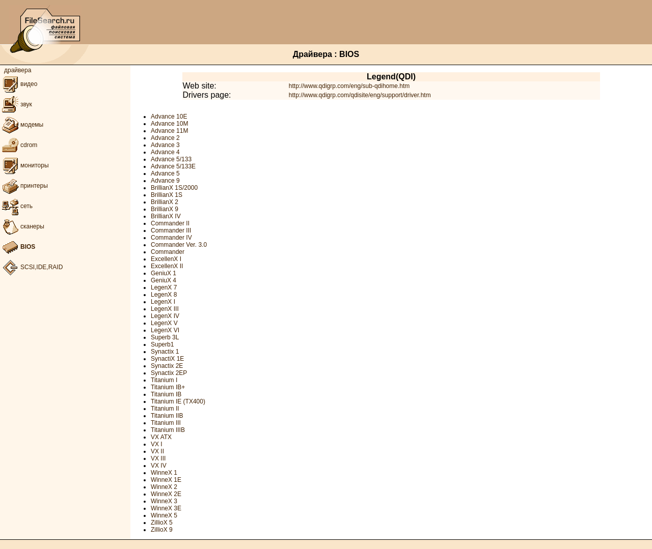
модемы (21, 124)
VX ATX (161, 437)
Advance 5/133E (173, 166)
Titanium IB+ (168, 387)
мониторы (24, 165)
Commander (167, 251)
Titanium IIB (167, 415)
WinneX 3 (164, 501)
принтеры (24, 185)
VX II (157, 451)
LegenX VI (165, 330)
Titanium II (165, 408)
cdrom (18, 145)
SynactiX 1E (167, 358)
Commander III (171, 230)
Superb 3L (165, 337)
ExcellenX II (167, 266)
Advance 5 (165, 173)
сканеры (22, 226)
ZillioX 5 (162, 522)
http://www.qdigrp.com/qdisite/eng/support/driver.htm (360, 95)
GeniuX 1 (163, 273)
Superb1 (162, 344)
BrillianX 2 (164, 202)
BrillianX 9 (164, 209)
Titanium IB (166, 394)
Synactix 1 (165, 351)
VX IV (159, 465)
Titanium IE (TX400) (178, 401)
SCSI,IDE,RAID (31, 267)
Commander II (170, 223)
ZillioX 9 (162, 529)
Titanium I (164, 380)
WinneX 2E (166, 494)
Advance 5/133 (171, 159)
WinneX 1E (166, 479)
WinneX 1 (164, 472)
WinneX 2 (164, 486)
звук (16, 104)
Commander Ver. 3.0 (179, 244)
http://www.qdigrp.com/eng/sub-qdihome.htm (349, 86)
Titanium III (166, 422)
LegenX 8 (164, 294)
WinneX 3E (166, 508)
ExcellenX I (166, 259)
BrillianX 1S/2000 (174, 187)
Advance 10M (169, 123)
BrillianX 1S (166, 194)
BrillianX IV (166, 216)
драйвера (17, 70)
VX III (158, 458)
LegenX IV (165, 316)
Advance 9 (165, 180)
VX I (156, 444)
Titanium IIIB (168, 430)
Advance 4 (165, 152)
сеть (16, 206)
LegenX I (163, 301)
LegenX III (165, 308)
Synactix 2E (167, 365)
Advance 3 (165, 145)
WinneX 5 (164, 515)
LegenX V (164, 323)
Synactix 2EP (169, 373)
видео (18, 84)
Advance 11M (169, 130)
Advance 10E (169, 116)
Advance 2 (165, 137)
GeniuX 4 (163, 280)
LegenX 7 (164, 287)
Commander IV (171, 237)
